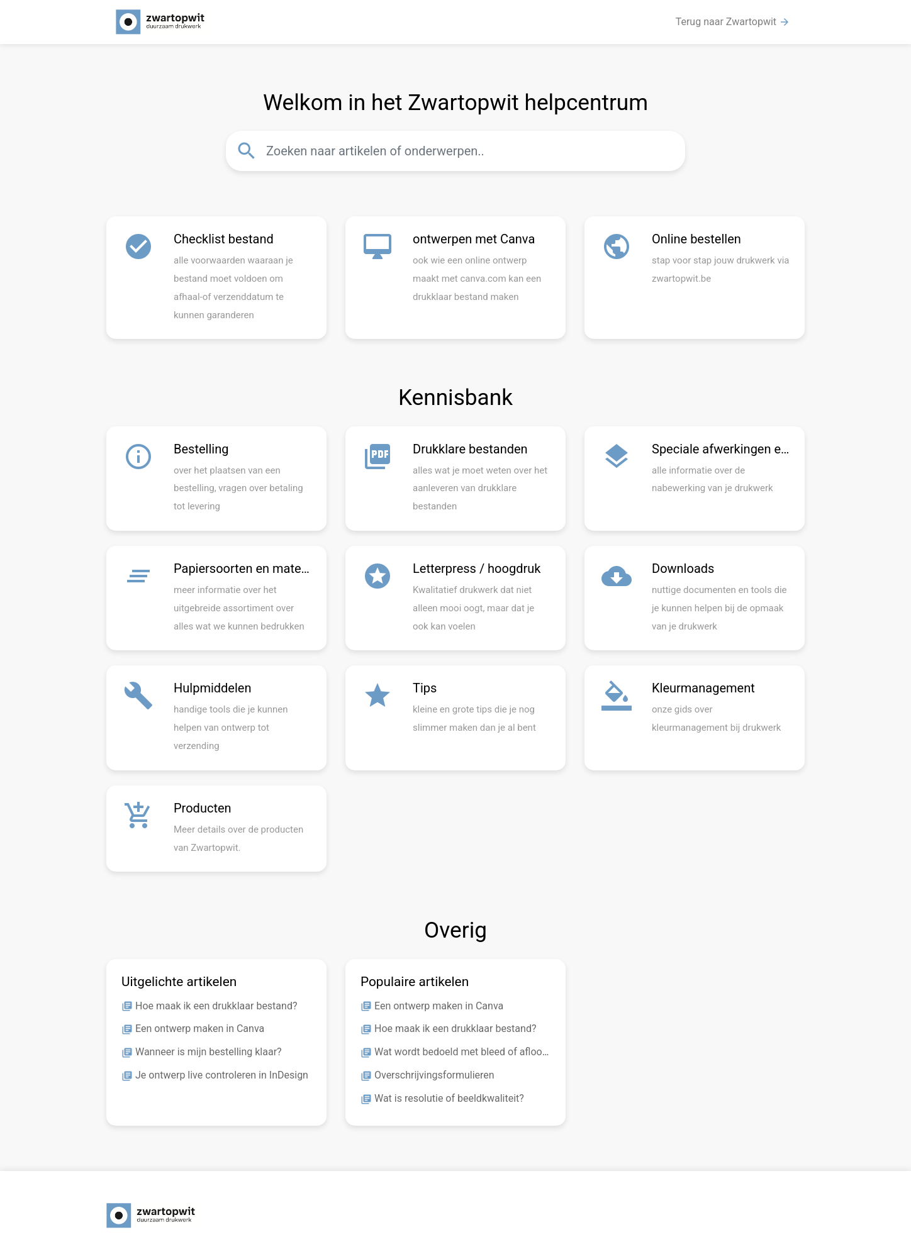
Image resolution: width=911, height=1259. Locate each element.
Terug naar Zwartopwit (733, 22)
